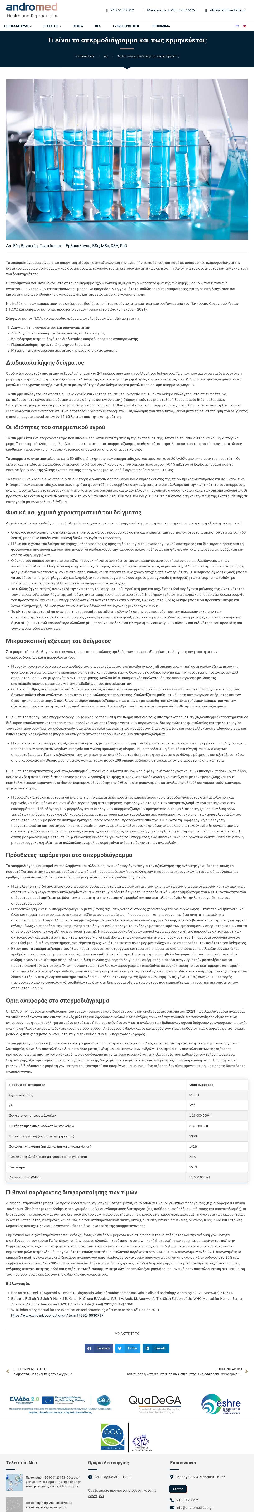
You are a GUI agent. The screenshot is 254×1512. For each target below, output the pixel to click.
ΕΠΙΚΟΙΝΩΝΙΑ (161, 26)
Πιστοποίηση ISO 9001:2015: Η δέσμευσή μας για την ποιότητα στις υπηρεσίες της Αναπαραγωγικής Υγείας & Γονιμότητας (53, 1482)
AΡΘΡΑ (78, 26)
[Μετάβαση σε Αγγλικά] (245, 26)
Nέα (105, 56)
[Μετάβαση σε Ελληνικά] (237, 26)
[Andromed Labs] (32, 10)
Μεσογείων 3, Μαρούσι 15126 (169, 10)
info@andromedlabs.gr (225, 10)
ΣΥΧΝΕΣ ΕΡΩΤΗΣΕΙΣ (126, 26)
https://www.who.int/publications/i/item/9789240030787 (57, 1315)
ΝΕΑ (98, 26)
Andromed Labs (84, 56)
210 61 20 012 (120, 10)
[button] (99, 1348)
